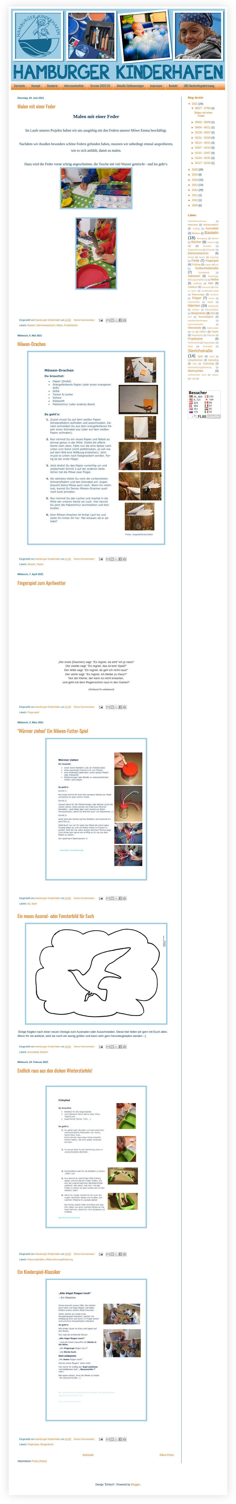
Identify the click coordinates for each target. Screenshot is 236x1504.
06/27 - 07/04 (203, 108)
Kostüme (214, 294)
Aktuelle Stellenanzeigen (130, 85)
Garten (208, 264)
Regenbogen (209, 342)
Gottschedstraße (207, 268)
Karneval (206, 287)
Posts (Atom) (39, 1461)
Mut (189, 317)
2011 (195, 195)
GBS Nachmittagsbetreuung (199, 85)
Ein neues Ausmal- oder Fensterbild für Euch (55, 915)
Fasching (214, 257)
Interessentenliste (74, 85)
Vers (195, 363)
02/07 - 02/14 (203, 147)
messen (196, 309)
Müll (212, 313)
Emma (191, 257)
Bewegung (202, 238)
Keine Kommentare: (84, 320)
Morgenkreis (46, 1444)
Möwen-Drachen (31, 343)
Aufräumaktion (211, 224)
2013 (195, 184)
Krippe (196, 298)
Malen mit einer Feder (36, 106)
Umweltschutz (195, 360)
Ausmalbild (33, 1052)
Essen (202, 257)
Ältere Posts (167, 1455)
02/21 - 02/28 (203, 137)
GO (217, 264)
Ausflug (196, 228)
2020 (195, 169)
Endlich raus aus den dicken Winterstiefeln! (54, 1070)
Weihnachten (195, 370)
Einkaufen (210, 250)
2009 (195, 205)
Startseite (19, 85)
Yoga (193, 378)
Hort (210, 283)
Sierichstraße (200, 350)
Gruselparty (204, 272)
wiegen (215, 375)
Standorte (52, 85)
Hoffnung (197, 283)
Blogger (135, 1484)
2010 (195, 200)
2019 (195, 174)
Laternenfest (194, 302)
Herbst (215, 279)
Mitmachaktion (212, 309)
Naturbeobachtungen (198, 320)
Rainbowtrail (194, 342)
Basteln (31, 325)
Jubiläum (192, 287)
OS (193, 331)
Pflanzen (211, 335)
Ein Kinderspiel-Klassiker (38, 1271)
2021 (195, 103)
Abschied (193, 224)
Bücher (196, 242)
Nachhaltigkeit (205, 316)
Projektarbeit (71, 325)
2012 (195, 189)
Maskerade (213, 306)
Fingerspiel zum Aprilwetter (41, 582)
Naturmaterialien (36, 1259)
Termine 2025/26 (100, 85)
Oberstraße (194, 327)
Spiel (34, 903)
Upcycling (213, 360)
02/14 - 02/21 (203, 142)
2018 (195, 179)
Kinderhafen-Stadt (210, 291)
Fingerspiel (33, 712)
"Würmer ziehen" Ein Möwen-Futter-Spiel (52, 730)
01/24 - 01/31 (203, 158)
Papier (40, 564)
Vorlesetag (208, 363)
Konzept (35, 85)
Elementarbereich (46, 325)
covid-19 (211, 242)
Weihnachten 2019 (197, 375)
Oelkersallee (213, 328)
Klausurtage (198, 294)
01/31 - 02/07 (203, 153)
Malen (59, 325)
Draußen (207, 246)
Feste (195, 260)
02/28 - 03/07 (203, 132)
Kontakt (173, 85)
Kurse (211, 298)
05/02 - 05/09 (203, 122)
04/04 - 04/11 (203, 127)
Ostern (202, 331)
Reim (190, 346)
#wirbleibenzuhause (197, 221)
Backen (196, 233)
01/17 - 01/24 (203, 163)
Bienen (215, 238)
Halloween (194, 276)
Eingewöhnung (195, 250)
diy (29, 903)
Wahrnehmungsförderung (59, 1259)
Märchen (194, 305)
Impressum (156, 85)
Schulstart (207, 346)
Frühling (196, 264)
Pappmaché (197, 335)
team (212, 356)
